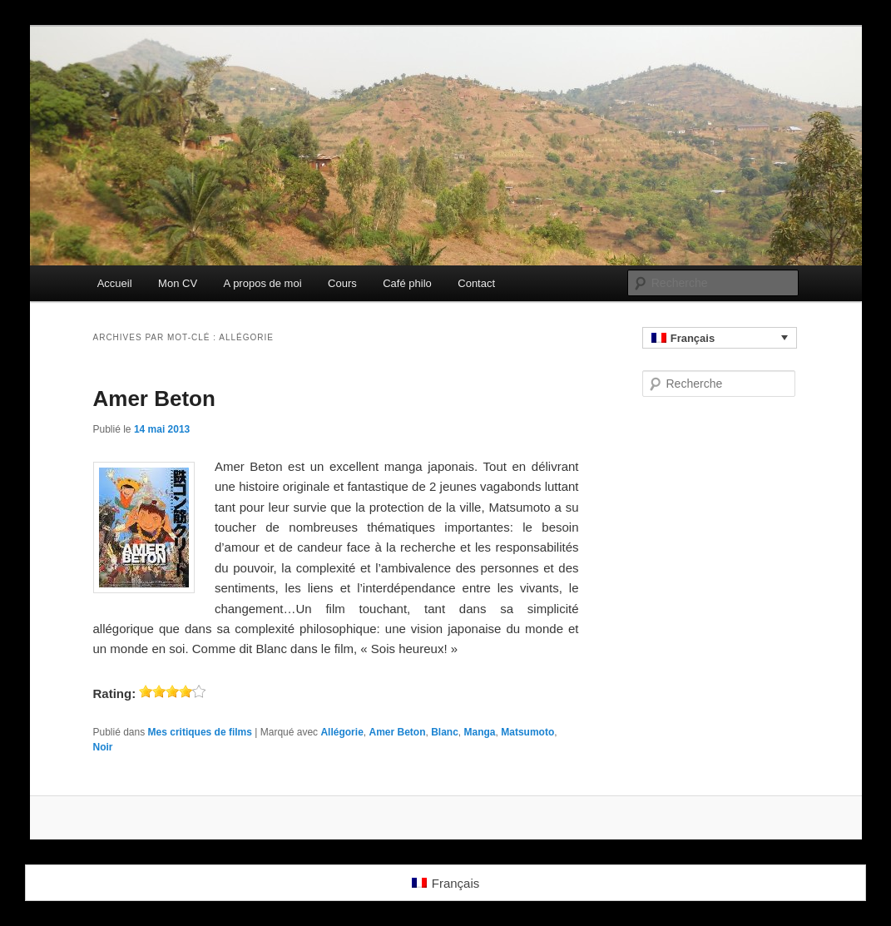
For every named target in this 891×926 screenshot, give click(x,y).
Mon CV (177, 283)
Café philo (407, 283)
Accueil (114, 283)
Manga (480, 732)
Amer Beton (154, 398)
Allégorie (341, 732)
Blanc (444, 732)
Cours (342, 283)
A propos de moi (263, 283)
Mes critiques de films (200, 732)
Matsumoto (527, 732)
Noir (103, 747)
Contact (476, 283)
